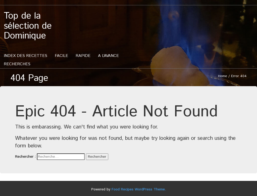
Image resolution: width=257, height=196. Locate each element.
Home (222, 76)
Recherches (17, 64)
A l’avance (108, 56)
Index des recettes (25, 56)
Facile (61, 56)
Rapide (83, 56)
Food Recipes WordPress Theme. (139, 189)
